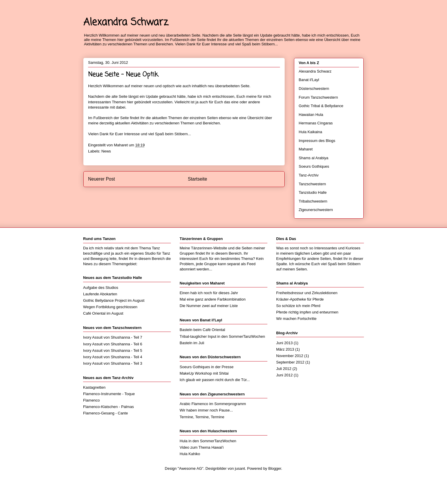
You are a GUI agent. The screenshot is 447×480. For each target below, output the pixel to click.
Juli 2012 (283, 368)
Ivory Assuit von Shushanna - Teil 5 (112, 350)
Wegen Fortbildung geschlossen (110, 307)
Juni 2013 (284, 343)
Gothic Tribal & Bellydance (321, 106)
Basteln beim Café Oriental (202, 330)
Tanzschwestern (312, 184)
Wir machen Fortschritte (296, 318)
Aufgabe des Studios (100, 287)
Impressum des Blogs (317, 140)
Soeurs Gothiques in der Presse (206, 367)
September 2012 (290, 362)
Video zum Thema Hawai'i (202, 447)
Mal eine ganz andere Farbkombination (212, 299)
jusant (240, 468)
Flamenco (91, 400)
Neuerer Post (101, 178)
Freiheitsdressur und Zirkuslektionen (307, 293)
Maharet (306, 149)
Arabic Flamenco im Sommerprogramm (213, 404)
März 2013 (285, 349)
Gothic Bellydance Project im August (114, 300)
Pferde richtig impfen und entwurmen (307, 312)
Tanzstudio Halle (312, 192)
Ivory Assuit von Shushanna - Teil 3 (112, 363)
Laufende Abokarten (100, 294)
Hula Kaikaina (310, 132)
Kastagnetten (94, 387)
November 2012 (289, 356)
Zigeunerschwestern (316, 210)
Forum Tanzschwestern (318, 97)
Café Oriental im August (103, 313)
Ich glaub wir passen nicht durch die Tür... (215, 380)
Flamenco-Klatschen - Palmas (108, 406)
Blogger (274, 468)
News (106, 151)
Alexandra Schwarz (125, 22)
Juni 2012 (284, 375)
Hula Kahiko (190, 454)
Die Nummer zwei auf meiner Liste (209, 306)
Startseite (197, 178)
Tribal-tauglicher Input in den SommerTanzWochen (222, 336)
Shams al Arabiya (313, 158)
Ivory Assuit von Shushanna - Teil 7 (112, 337)
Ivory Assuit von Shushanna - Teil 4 (112, 357)
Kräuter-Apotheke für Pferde (300, 299)
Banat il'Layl (309, 80)
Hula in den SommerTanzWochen (208, 441)
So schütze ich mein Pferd (298, 306)
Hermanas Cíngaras (316, 123)
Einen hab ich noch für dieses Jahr (209, 293)
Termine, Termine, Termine (202, 417)
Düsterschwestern (314, 88)
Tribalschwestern (313, 201)
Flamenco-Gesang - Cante (105, 413)
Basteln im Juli (192, 343)
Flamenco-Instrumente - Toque (109, 394)
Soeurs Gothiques (314, 166)
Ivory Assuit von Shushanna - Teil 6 (112, 344)
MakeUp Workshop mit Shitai (204, 373)
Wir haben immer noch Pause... (206, 410)
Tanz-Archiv (309, 175)
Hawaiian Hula (311, 114)
